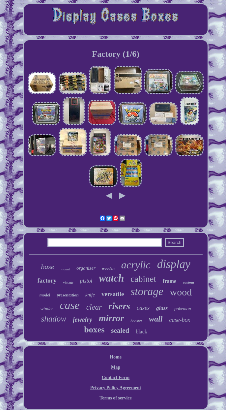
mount (65, 269)
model (45, 294)
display (173, 264)
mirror (111, 318)
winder (46, 308)
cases (143, 308)
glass (162, 308)
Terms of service (115, 397)
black (141, 331)
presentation (67, 294)
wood (181, 292)
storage (147, 291)
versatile (112, 293)
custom (188, 282)
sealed (120, 330)
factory (46, 280)
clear (94, 307)
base (47, 266)
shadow (53, 318)
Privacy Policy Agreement (115, 387)
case (69, 305)
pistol (86, 281)
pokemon (182, 308)
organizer (86, 268)
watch (111, 278)
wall (155, 319)
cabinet (143, 279)
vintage (68, 282)
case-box (179, 320)
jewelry (82, 319)
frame (169, 281)
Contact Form (115, 377)
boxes (94, 329)
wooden (108, 268)
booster (136, 321)
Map (115, 367)
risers (119, 306)
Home (116, 357)
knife (90, 294)
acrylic (136, 265)
